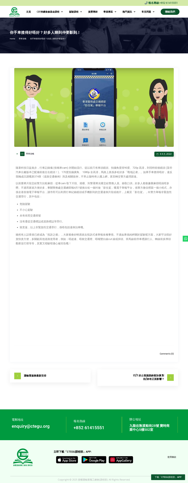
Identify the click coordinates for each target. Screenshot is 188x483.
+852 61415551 (169, 2)
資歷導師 (93, 11)
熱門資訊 (129, 11)
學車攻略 (22, 39)
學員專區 (110, 11)
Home (12, 39)
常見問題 (148, 11)
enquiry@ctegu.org (31, 426)
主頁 (28, 11)
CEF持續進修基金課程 (50, 11)
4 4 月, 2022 (166, 154)
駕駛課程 (75, 11)
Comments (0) (167, 354)
